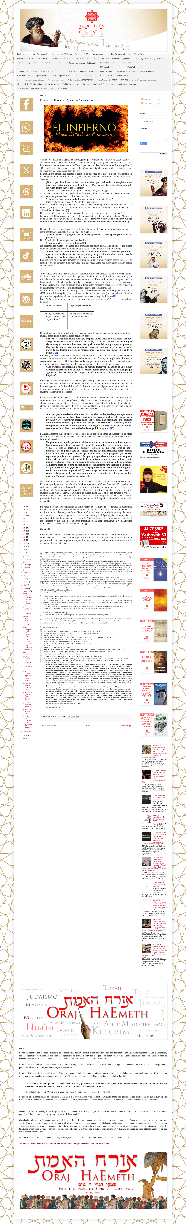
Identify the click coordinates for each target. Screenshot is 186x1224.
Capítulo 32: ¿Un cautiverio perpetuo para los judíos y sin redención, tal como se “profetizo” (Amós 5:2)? (160, 904)
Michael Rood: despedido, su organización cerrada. (27, 722)
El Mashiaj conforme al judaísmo (76, 84)
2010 (24, 735)
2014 (24, 543)
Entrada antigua (126, 726)
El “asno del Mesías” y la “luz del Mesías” (27, 686)
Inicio (88, 726)
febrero (26, 591)
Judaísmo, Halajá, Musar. (27, 63)
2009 (24, 738)
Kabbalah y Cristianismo (110, 58)
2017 (24, 534)
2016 (24, 537)
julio (25, 576)
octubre (26, 565)
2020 (24, 525)
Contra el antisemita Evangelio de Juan (32, 76)
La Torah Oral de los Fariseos (52, 63)
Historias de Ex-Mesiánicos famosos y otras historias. (38, 84)
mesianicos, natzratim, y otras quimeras (32, 58)
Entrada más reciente (48, 726)
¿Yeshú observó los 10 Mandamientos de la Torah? (159, 797)
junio (25, 579)
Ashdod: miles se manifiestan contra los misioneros (27, 599)
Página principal (23, 54)
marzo (25, 588)
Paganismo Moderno (59, 58)
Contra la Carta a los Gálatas (92, 76)
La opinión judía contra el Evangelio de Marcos (135, 71)
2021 (24, 522)
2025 (24, 510)
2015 (24, 540)
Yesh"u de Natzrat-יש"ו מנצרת (95, 54)
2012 (24, 549)
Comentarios (146, 103)
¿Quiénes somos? (40, 54)
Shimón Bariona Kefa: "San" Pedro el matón (159, 884)
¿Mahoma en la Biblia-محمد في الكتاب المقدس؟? (142, 59)
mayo (25, 582)
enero (25, 731)
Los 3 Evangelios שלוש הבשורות (64, 76)
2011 (24, 552)
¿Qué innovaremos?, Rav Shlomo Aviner (27, 632)
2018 (24, 531)
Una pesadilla (27, 653)
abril (25, 585)
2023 (24, 516)
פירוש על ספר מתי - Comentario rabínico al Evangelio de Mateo (88, 71)
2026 (24, 507)
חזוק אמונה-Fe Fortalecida (118, 76)
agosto (26, 573)
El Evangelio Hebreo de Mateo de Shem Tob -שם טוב (121, 67)
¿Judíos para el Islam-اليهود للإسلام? (82, 63)
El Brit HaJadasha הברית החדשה (84, 58)
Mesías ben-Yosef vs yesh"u (27, 711)
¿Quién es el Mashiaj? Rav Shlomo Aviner (27, 696)
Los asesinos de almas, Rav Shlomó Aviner (27, 676)
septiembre (27, 568)
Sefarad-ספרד (62, 88)
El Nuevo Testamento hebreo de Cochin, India (35, 88)
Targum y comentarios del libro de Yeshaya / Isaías (159, 818)
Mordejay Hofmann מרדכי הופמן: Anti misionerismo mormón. (116, 84)
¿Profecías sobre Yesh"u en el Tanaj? (65, 54)
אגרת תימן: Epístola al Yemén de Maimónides (138, 80)
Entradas (145, 99)
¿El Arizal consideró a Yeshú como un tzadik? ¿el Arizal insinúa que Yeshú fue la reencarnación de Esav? (154, 776)
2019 (24, 528)
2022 (24, 519)
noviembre (27, 560)
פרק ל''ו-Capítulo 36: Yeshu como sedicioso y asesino (27, 644)
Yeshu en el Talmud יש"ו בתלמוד (80, 80)
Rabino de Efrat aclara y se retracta (27, 620)
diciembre (26, 555)
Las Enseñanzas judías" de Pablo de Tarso (127, 54)
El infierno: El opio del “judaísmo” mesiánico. (27, 662)
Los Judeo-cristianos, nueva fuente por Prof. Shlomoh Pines (40, 80)
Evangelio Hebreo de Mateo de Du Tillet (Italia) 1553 (38, 71)
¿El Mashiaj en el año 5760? (27, 705)
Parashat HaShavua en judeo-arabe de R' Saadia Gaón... (122, 63)
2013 (24, 546)
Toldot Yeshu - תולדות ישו (107, 80)
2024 (24, 513)
